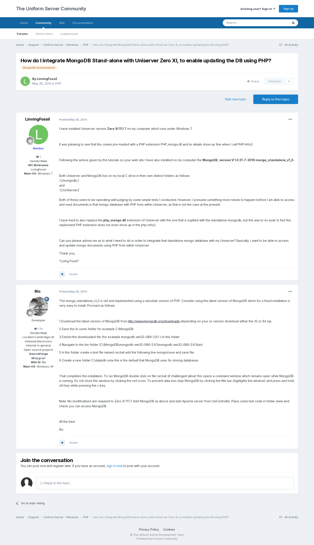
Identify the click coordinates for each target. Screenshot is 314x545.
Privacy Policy (149, 529)
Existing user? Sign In (258, 9)
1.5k (38, 328)
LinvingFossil (47, 79)
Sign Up (288, 8)
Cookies (169, 529)
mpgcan (39, 358)
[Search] (245, 22)
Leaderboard (69, 33)
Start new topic (235, 99)
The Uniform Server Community (51, 8)
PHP (58, 83)
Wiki (62, 22)
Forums (22, 33)
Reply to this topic (275, 99)
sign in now (114, 466)
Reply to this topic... (56, 483)
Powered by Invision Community (157, 538)
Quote (73, 274)
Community (43, 24)
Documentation (83, 22)
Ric (38, 291)
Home (24, 22)
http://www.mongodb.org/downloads (154, 321)
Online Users (44, 33)
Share (253, 81)
